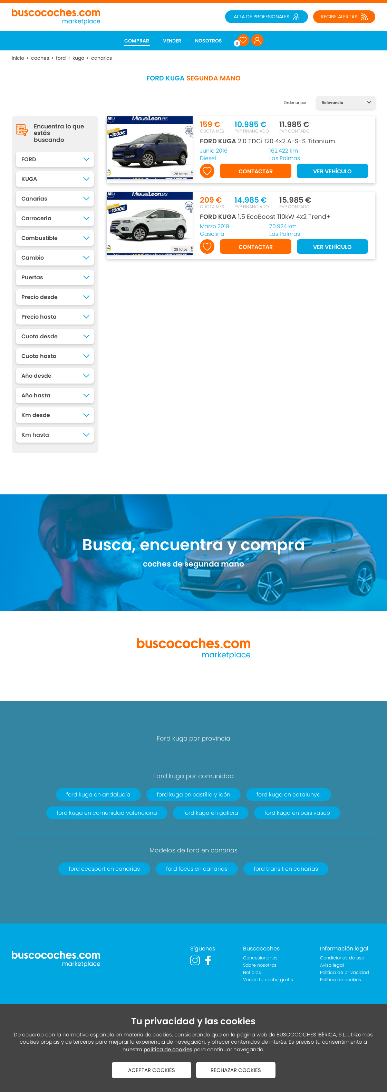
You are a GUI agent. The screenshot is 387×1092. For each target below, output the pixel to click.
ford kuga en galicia (210, 813)
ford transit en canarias (286, 869)
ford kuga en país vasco (297, 813)
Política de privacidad (344, 972)
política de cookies (168, 1049)
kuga (78, 58)
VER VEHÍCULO (332, 171)
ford (61, 58)
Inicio (18, 58)
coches (40, 58)
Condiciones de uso (342, 958)
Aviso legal (332, 965)
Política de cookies (340, 979)
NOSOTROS (208, 40)
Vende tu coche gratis (268, 979)
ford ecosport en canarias (104, 869)
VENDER (172, 40)
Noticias (252, 972)
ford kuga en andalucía (98, 795)
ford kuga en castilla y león (193, 795)
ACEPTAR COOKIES (151, 1070)
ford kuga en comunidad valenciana (107, 813)
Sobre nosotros (260, 965)
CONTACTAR (256, 171)
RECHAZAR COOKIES (236, 1070)
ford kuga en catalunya (289, 795)
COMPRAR (136, 40)
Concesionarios (260, 958)
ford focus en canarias (197, 869)
